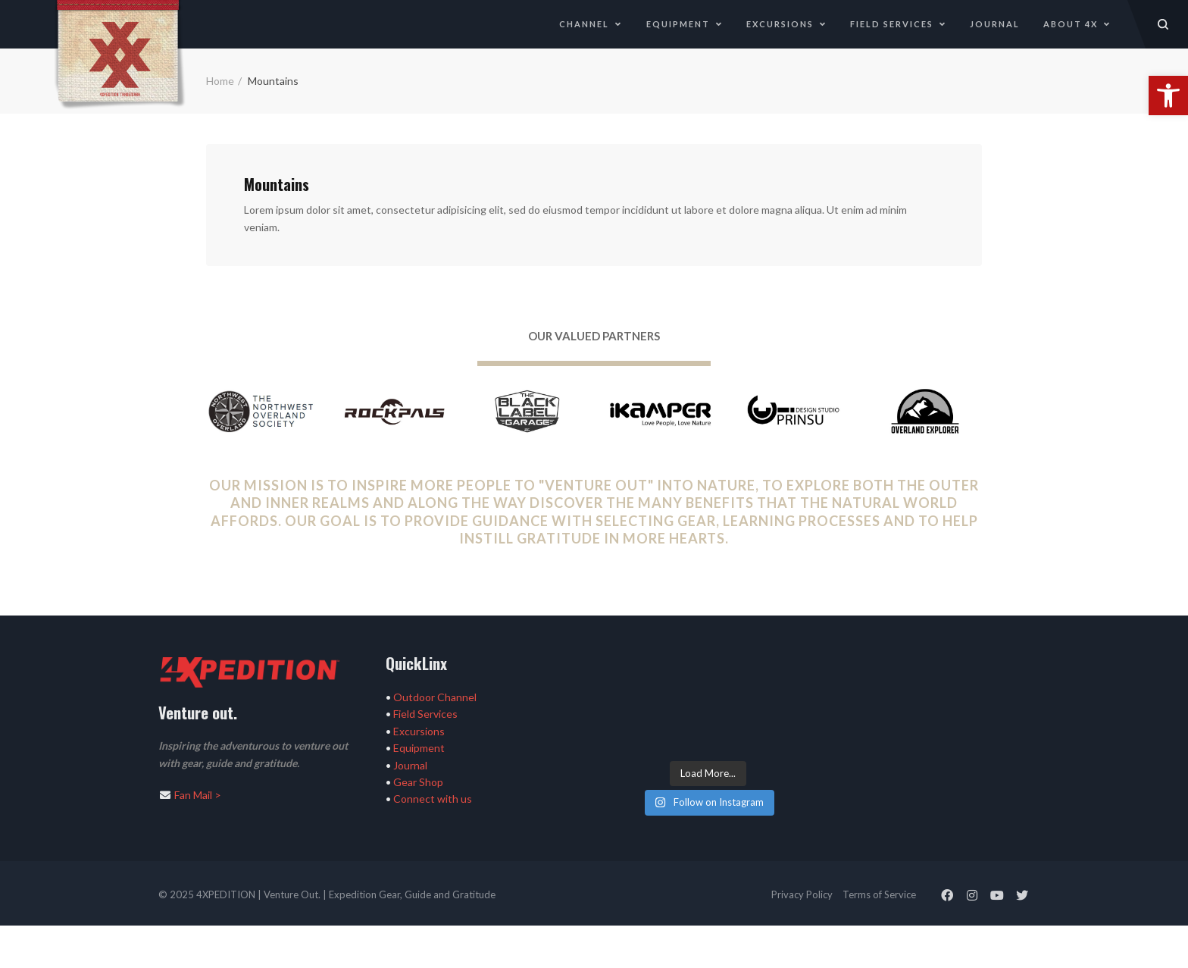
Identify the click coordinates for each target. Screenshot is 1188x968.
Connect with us (432, 798)
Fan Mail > (197, 794)
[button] (1168, 95)
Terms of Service (879, 894)
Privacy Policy (802, 894)
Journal (995, 24)
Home (220, 80)
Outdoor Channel (435, 697)
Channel (590, 24)
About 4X (1077, 24)
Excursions (786, 24)
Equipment (684, 24)
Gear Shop (418, 781)
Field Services (898, 24)
